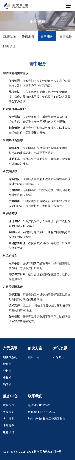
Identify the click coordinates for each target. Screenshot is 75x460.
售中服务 (46, 36)
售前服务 (28, 36)
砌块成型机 (10, 357)
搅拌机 (7, 364)
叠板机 (7, 377)
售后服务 (65, 36)
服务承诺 (9, 46)
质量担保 (9, 36)
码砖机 (7, 384)
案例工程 (33, 357)
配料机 (7, 370)
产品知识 (58, 357)
